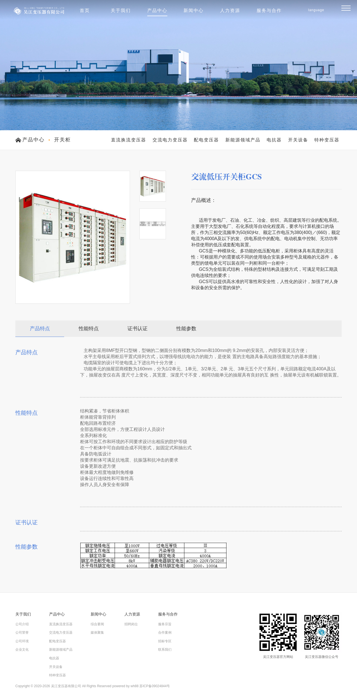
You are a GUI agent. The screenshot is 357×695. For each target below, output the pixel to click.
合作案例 (165, 632)
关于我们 (121, 10)
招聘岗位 (131, 624)
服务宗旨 (165, 624)
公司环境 (22, 641)
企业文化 (22, 649)
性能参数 (186, 328)
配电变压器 (206, 139)
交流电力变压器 (170, 139)
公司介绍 (22, 624)
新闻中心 (194, 10)
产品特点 (40, 328)
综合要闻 (97, 624)
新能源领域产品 (242, 139)
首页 (85, 10)
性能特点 (89, 328)
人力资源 (230, 10)
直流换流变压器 (128, 139)
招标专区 (165, 641)
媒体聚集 (97, 632)
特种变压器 (326, 139)
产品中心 (157, 10)
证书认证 (137, 328)
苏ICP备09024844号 (154, 686)
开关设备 (298, 139)
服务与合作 (269, 10)
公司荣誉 (22, 632)
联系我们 (165, 649)
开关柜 (62, 140)
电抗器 (274, 139)
